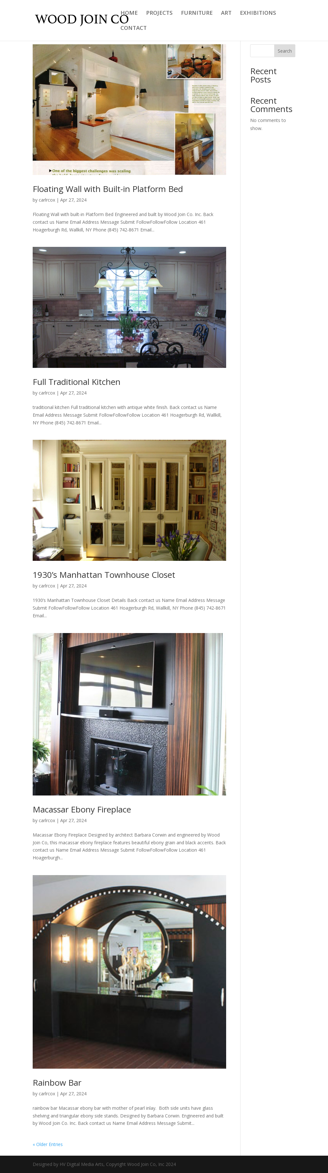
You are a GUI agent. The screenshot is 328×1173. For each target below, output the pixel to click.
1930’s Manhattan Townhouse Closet (104, 574)
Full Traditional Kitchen (76, 381)
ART (226, 13)
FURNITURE (197, 13)
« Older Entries (48, 1144)
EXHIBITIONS (258, 13)
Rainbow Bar (57, 1082)
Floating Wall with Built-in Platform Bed (108, 189)
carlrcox (47, 200)
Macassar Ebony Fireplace (82, 809)
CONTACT (133, 28)
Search (285, 51)
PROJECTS (159, 13)
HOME (129, 13)
